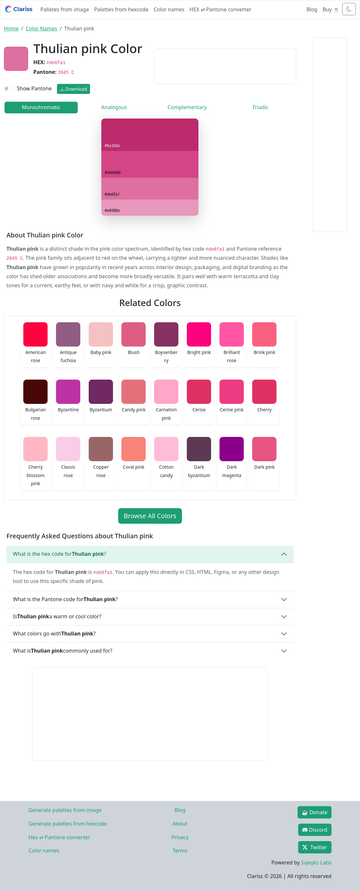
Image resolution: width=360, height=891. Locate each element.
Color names (168, 9)
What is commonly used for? (62, 650)
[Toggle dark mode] (349, 9)
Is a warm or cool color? (57, 616)
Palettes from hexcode (121, 9)
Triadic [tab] (260, 107)
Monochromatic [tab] (41, 107)
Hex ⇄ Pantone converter (59, 837)
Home (11, 28)
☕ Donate (314, 812)
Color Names (41, 28)
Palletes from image (64, 9)
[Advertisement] (225, 65)
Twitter (314, 847)
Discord (314, 829)
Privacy (179, 837)
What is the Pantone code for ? (65, 599)
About (180, 823)
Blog (311, 9)
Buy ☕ (331, 9)
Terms (180, 850)
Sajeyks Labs (316, 862)
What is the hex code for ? (59, 553)
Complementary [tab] (187, 107)
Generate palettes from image (65, 810)
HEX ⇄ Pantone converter (220, 9)
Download (73, 89)
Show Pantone (34, 88)
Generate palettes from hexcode (67, 823)
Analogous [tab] (114, 107)
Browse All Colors (150, 515)
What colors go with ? (54, 633)
